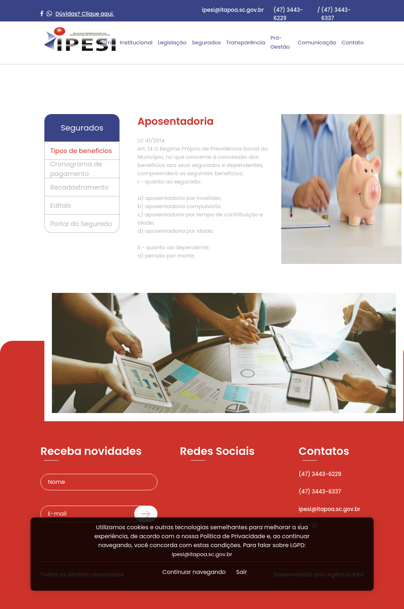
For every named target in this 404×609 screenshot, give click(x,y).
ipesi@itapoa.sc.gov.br (233, 10)
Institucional (136, 42)
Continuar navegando (194, 572)
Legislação (172, 42)
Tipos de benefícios (81, 150)
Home (106, 42)
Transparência (245, 42)
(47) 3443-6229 (288, 14)
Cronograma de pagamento (76, 169)
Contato (353, 42)
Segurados (206, 42)
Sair (241, 572)
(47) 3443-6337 (336, 14)
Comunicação (317, 42)
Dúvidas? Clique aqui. (84, 14)
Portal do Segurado (81, 223)
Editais (60, 205)
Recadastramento (79, 187)
